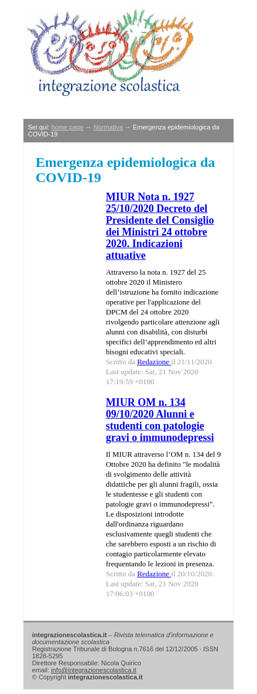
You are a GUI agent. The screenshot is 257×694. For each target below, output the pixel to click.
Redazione (154, 361)
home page (67, 127)
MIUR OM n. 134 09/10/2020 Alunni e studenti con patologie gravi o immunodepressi (160, 419)
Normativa (108, 127)
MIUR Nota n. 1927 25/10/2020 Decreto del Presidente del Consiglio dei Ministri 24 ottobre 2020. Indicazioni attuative (160, 226)
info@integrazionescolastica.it (93, 670)
